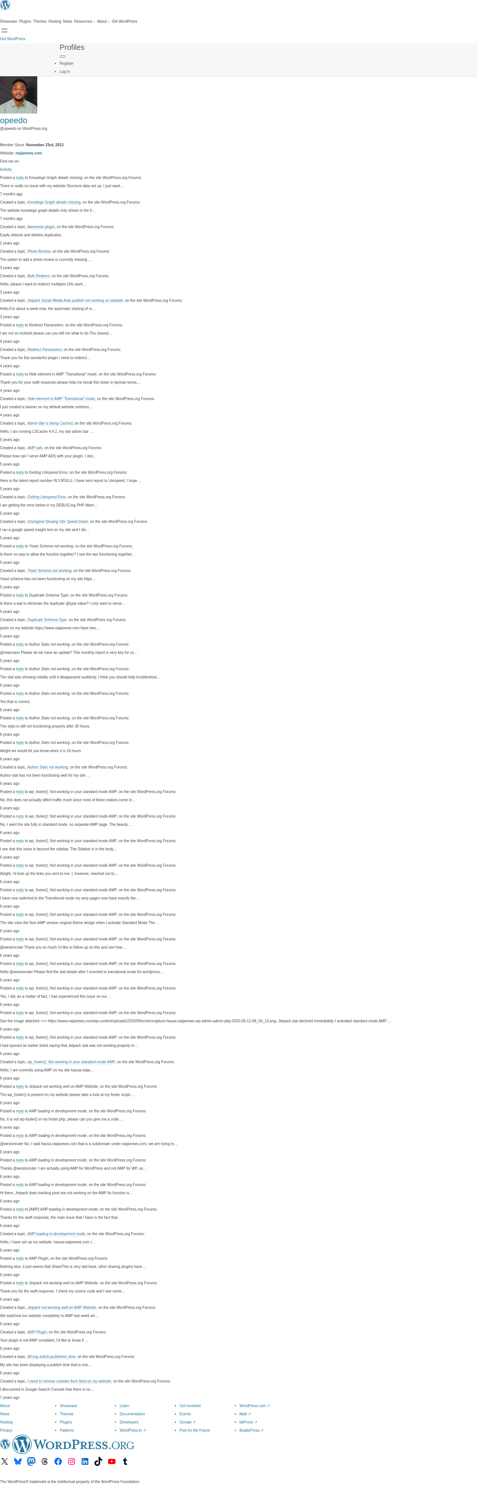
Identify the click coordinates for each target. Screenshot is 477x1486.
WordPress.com (255, 1406)
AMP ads (34, 448)
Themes (66, 1414)
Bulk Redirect (38, 276)
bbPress (248, 1422)
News (4, 1414)
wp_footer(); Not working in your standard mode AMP (71, 1062)
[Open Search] (4, 30)
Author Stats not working (47, 767)
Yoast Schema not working (49, 571)
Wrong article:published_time (51, 1357)
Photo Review (38, 251)
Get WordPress (12, 39)
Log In (65, 72)
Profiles (72, 47)
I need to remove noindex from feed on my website (69, 1381)
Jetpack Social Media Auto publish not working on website (75, 300)
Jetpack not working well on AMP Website (61, 1308)
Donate (188, 1422)
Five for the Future (195, 1430)
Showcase (68, 1406)
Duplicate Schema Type (46, 620)
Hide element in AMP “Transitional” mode (61, 399)
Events (185, 1414)
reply (20, 178)
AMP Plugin (37, 1332)
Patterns (67, 1430)
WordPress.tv (133, 1430)
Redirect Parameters (44, 350)
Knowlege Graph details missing (53, 202)
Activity (6, 169)
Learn (124, 1406)
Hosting (6, 1422)
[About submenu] (103, 21)
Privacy (6, 1430)
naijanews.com (29, 153)
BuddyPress (252, 1430)
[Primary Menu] (63, 56)
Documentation (132, 1414)
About (5, 1406)
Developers (129, 1422)
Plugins (66, 1422)
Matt (245, 1414)
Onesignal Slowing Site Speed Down (57, 522)
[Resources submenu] (84, 21)
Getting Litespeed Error (46, 497)
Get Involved (190, 1406)
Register (66, 63)
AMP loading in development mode (56, 1234)
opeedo (13, 120)
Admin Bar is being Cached (49, 423)
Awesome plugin (40, 227)
